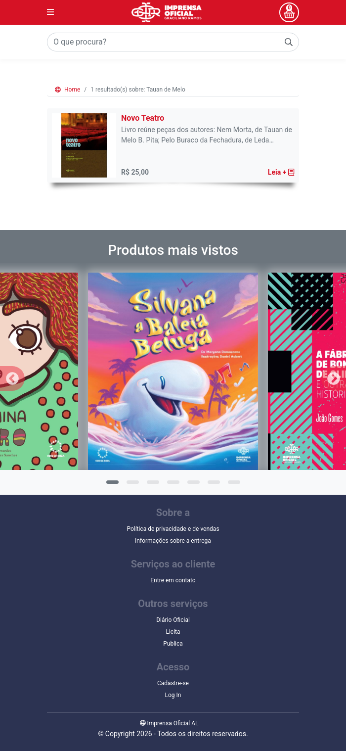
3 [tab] (152, 485)
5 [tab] (192, 485)
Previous (12, 378)
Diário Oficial (173, 619)
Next (333, 378)
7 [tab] (233, 485)
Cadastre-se (173, 683)
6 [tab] (212, 485)
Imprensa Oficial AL (169, 723)
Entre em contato (172, 580)
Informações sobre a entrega (173, 540)
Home (67, 89)
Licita (173, 631)
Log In (173, 695)
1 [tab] (111, 485)
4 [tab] (172, 485)
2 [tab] (131, 485)
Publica (173, 643)
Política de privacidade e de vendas (173, 528)
